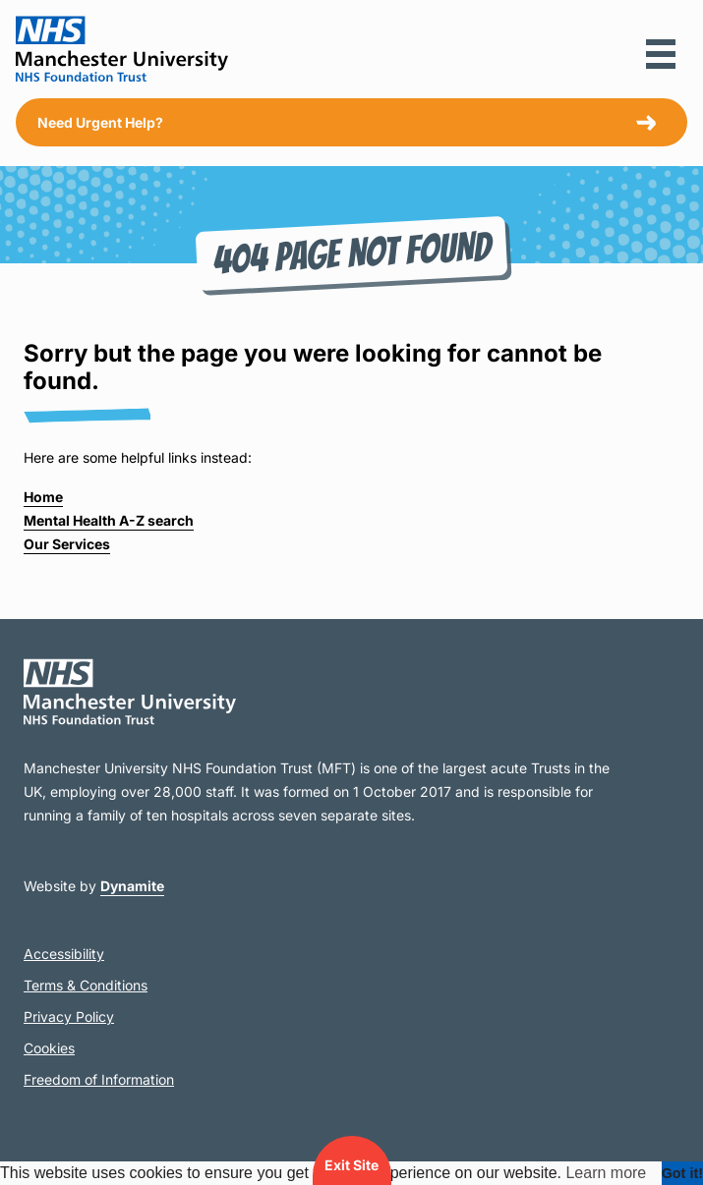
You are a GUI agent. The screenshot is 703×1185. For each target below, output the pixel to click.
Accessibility (64, 953)
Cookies (49, 1048)
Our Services (67, 544)
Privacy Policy (69, 1016)
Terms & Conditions (85, 985)
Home (43, 496)
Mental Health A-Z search (109, 520)
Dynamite (132, 885)
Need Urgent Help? (100, 122)
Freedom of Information (99, 1079)
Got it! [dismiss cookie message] (682, 1173)
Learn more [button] (605, 1172)
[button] (660, 54)
